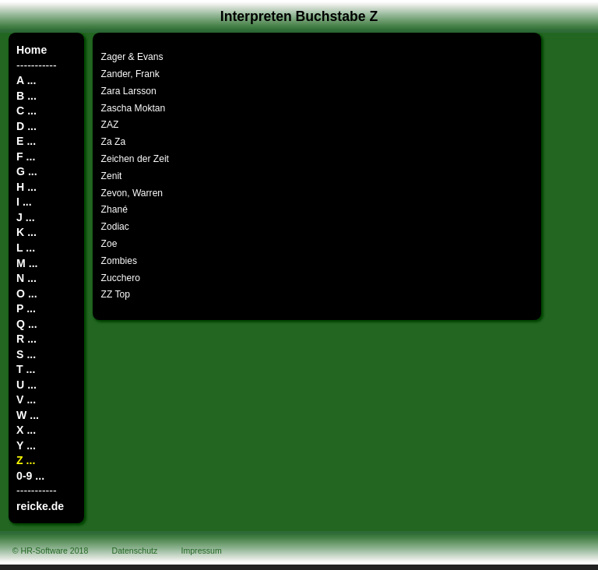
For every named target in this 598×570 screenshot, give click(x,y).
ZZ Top (115, 294)
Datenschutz (135, 550)
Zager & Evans (132, 56)
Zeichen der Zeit (135, 158)
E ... (26, 141)
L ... (25, 247)
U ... (26, 384)
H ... (26, 187)
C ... (26, 110)
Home (31, 50)
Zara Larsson (129, 91)
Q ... (26, 324)
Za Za (113, 141)
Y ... (26, 445)
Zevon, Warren (132, 193)
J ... (25, 217)
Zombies (119, 260)
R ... (26, 338)
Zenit (111, 176)
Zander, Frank (130, 74)
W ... (27, 415)
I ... (24, 201)
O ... (26, 293)
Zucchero (120, 278)
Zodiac (115, 226)
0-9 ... (30, 476)
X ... (26, 430)
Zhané (114, 209)
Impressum (201, 550)
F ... (25, 156)
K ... (26, 232)
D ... (26, 126)
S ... (26, 354)
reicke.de (40, 506)
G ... (26, 171)
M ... (26, 263)
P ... (26, 308)
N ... (26, 278)
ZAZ (110, 124)
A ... (26, 80)
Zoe (109, 243)
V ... (26, 399)
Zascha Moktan (133, 108)
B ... (26, 96)
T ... (25, 369)
